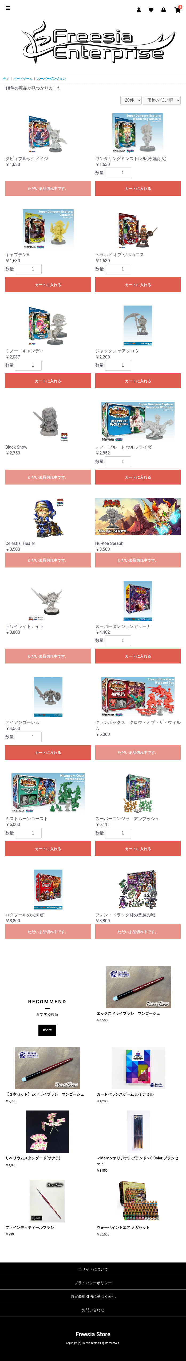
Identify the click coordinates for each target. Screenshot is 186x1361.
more (47, 1030)
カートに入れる (138, 188)
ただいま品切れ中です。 (48, 188)
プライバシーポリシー (93, 1283)
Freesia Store (93, 1334)
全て (6, 79)
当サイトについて (93, 1269)
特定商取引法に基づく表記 (93, 1296)
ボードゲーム (23, 79)
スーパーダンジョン (51, 79)
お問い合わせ (93, 1310)
